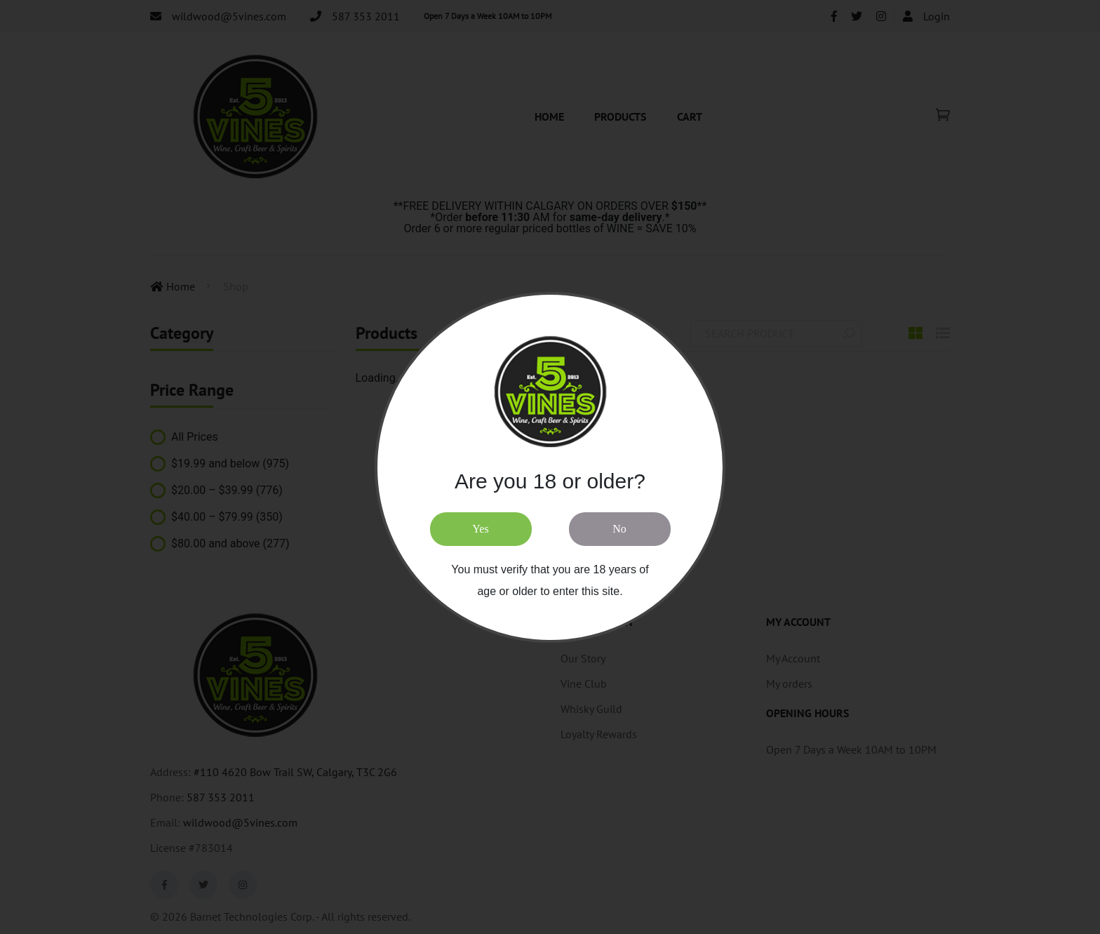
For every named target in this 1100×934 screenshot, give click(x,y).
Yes (480, 529)
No (619, 529)
